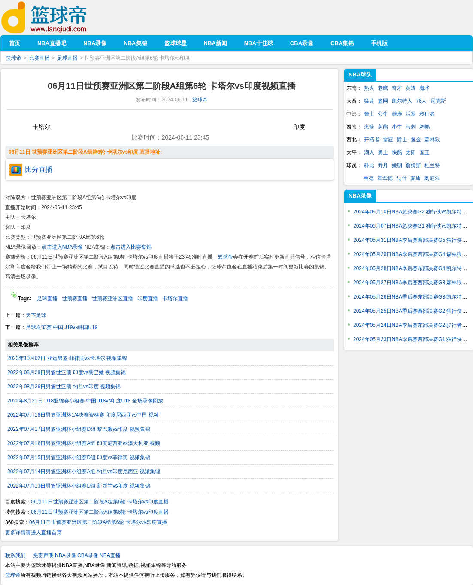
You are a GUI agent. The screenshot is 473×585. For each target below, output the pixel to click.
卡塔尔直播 (175, 299)
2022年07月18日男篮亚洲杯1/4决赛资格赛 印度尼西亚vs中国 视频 (83, 415)
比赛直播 (39, 58)
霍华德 (385, 178)
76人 (421, 101)
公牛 (383, 114)
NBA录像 (360, 195)
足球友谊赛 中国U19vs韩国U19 (61, 327)
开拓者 (371, 140)
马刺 (411, 127)
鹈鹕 (424, 127)
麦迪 (415, 178)
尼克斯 (438, 101)
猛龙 (369, 101)
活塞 (411, 114)
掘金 (416, 140)
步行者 (427, 114)
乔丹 (383, 165)
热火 (369, 88)
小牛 (397, 127)
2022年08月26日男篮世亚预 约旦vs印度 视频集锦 (64, 387)
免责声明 (43, 555)
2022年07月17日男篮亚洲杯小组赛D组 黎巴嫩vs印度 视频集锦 (78, 429)
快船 (397, 152)
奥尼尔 (432, 178)
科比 (369, 165)
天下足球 (36, 315)
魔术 (424, 88)
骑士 (369, 114)
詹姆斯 (413, 165)
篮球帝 (56, 17)
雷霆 (388, 140)
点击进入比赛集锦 (131, 247)
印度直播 (147, 299)
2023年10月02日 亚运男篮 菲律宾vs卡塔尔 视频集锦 (67, 358)
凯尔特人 (402, 101)
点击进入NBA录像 (62, 247)
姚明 (397, 165)
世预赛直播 (75, 299)
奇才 (397, 88)
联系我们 (15, 555)
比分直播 (38, 169)
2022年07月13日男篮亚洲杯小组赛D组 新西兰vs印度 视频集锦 (78, 486)
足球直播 (67, 58)
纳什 (402, 178)
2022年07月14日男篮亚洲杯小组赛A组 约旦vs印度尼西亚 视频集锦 (83, 472)
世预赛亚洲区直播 (112, 299)
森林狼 (432, 140)
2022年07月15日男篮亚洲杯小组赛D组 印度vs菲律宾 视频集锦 (78, 457)
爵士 (402, 140)
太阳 (411, 152)
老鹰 (383, 88)
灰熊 (383, 127)
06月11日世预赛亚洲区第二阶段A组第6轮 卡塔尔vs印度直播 (100, 502)
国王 (424, 152)
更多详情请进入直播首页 (33, 533)
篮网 (383, 101)
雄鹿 (397, 114)
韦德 (369, 178)
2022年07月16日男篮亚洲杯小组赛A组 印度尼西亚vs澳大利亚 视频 (83, 443)
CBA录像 (87, 555)
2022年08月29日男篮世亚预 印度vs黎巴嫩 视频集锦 (66, 372)
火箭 (369, 127)
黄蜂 (411, 88)
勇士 (383, 152)
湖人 (369, 152)
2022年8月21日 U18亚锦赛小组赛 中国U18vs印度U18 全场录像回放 (85, 401)
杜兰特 (432, 165)
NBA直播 (110, 555)
